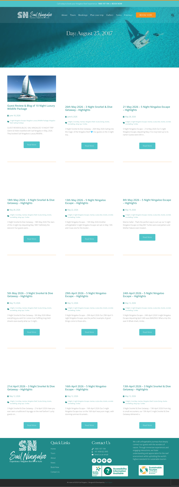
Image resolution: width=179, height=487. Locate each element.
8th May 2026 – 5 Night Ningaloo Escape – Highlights (147, 201)
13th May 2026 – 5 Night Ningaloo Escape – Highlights (85, 201)
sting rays (79, 124)
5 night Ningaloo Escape (18, 121)
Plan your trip (97, 15)
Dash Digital (108, 482)
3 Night (70, 122)
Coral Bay (76, 122)
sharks (107, 122)
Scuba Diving (100, 122)
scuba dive (156, 122)
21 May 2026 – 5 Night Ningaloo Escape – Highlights (146, 108)
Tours (73, 15)
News (118, 15)
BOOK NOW (117, 3)
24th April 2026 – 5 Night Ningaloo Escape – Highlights (143, 294)
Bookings (83, 15)
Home (53, 448)
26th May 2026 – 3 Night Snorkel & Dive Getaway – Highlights (88, 108)
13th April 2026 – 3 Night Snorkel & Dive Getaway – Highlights (147, 388)
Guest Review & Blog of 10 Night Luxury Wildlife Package (31, 107)
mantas (82, 122)
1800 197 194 (103, 3)
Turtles (85, 124)
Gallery (110, 15)
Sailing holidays (18, 123)
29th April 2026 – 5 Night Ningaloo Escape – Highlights (85, 294)
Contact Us (55, 472)
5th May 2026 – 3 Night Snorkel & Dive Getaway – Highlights (30, 294)
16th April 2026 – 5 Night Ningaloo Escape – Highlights (85, 388)
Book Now (146, 15)
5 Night (127, 122)
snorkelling (71, 124)
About (64, 15)
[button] (172, 15)
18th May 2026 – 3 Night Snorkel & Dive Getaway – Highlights (31, 201)
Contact (128, 15)
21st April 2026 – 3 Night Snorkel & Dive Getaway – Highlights (31, 388)
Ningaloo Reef (90, 122)
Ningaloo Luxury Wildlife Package (37, 121)
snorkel (168, 122)
